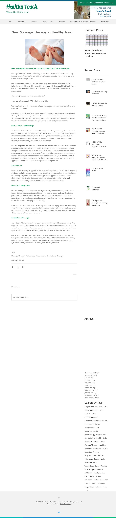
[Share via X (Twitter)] (18, 267)
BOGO (106, 407)
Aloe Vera (98, 407)
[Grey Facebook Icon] (59, 497)
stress (105, 487)
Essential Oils (101, 435)
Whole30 (100, 469)
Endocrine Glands (91, 431)
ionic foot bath (89, 483)
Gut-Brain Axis (89, 438)
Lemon (102, 441)
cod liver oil (88, 480)
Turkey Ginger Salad (91, 466)
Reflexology (30, 256)
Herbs (105, 438)
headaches (104, 480)
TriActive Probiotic (91, 462)
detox (96, 480)
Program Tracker (90, 455)
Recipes (101, 455)
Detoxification (89, 428)
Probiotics (88, 452)
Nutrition (102, 445)
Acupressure (41, 256)
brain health (89, 476)
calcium (98, 476)
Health (98, 438)
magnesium (88, 487)
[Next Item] (105, 40)
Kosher (96, 441)
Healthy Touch (21, 6)
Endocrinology (89, 435)
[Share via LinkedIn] (23, 267)
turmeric (87, 490)
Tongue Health (99, 459)
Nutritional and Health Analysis (96, 448)
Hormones (88, 441)
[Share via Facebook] (12, 267)
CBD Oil (87, 414)
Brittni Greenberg (91, 410)
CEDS (93, 414)
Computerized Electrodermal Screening (96, 421)
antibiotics (88, 473)
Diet (97, 428)
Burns (101, 410)
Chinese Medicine (91, 417)
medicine (98, 487)
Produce (96, 452)
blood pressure (99, 473)
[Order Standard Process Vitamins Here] (97, 3)
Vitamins (104, 466)
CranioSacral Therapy (55, 256)
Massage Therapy (18, 256)
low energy (101, 483)
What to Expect (90, 469)
